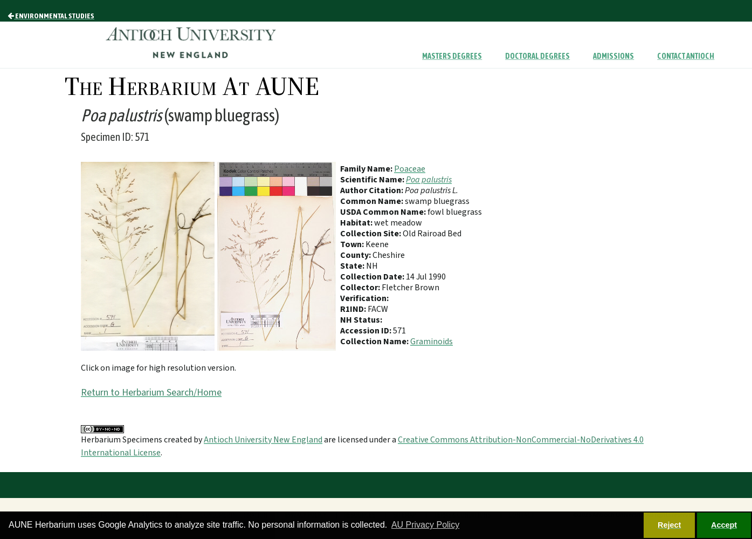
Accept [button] (724, 525)
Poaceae (409, 169)
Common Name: (372, 201)
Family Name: (367, 169)
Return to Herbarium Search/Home (151, 392)
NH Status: (361, 320)
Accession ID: (366, 331)
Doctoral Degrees (537, 56)
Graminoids (431, 341)
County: (356, 255)
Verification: (364, 298)
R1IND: (354, 309)
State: (353, 266)
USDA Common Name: (383, 212)
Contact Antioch (685, 56)
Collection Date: (373, 277)
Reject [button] (669, 525)
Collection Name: (375, 341)
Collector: (361, 288)
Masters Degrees (452, 56)
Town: (352, 244)
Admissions (613, 56)
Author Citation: (372, 190)
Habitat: (357, 223)
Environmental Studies (51, 15)
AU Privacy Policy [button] (425, 524)
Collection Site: (371, 234)
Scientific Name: (373, 180)
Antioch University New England (263, 440)
